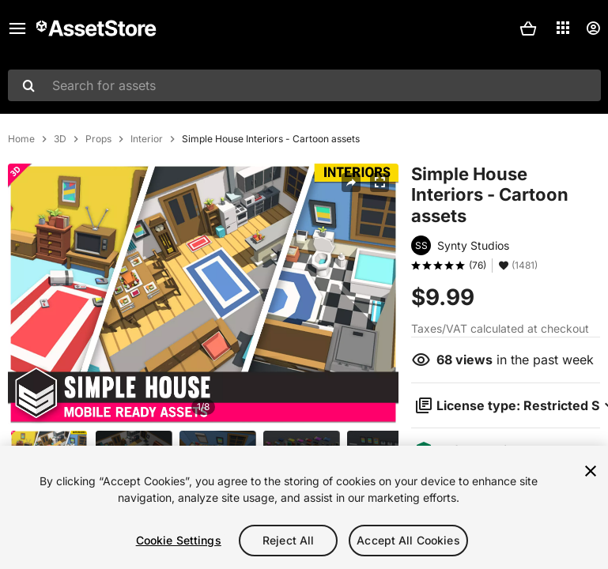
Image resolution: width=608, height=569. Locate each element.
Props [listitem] (98, 139)
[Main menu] (17, 28)
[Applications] (562, 27)
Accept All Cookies (408, 540)
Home (21, 139)
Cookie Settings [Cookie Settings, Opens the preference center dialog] (178, 540)
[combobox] (304, 85)
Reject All (288, 540)
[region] (304, 507)
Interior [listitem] (146, 139)
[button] (528, 28)
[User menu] (593, 28)
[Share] (351, 182)
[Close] (590, 471)
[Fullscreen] (379, 182)
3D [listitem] (60, 139)
